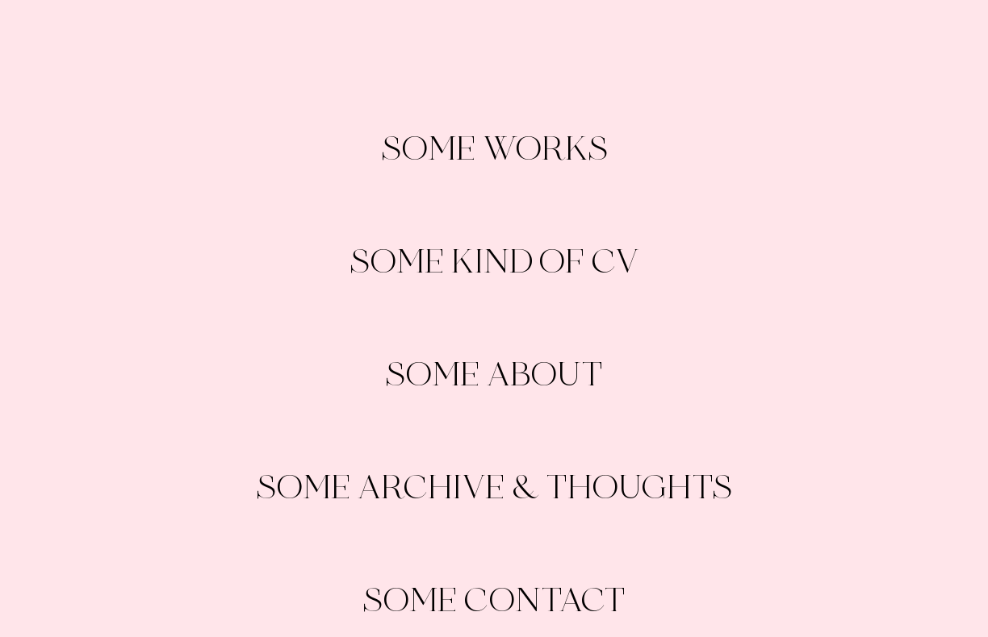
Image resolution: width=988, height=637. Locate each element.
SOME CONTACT (494, 600)
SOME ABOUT (494, 374)
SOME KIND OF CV (494, 261)
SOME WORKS (494, 149)
